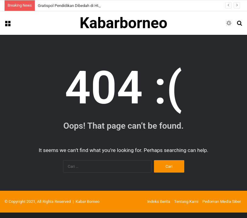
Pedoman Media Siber (221, 201)
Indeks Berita (158, 201)
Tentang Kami (186, 201)
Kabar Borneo (88, 201)
